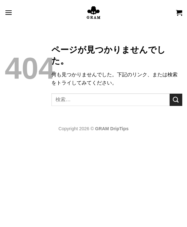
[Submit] (176, 100)
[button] (8, 12)
